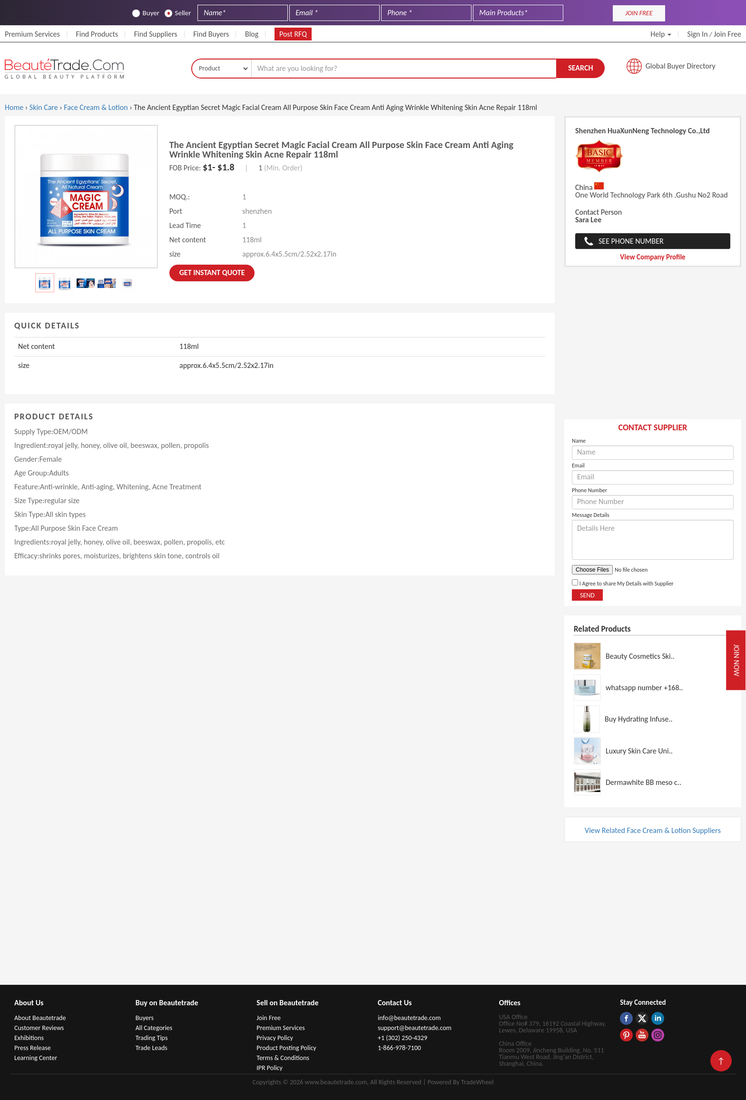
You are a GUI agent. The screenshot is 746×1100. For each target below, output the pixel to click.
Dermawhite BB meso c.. (643, 782)
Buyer (145, 13)
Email (578, 465)
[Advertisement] (652, 348)
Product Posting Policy (286, 1048)
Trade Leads (151, 1048)
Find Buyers (211, 34)
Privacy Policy (274, 1038)
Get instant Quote (212, 272)
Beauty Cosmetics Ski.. (640, 656)
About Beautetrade (40, 1018)
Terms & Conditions (282, 1058)
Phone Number (589, 490)
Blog (251, 34)
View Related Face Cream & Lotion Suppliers (653, 830)
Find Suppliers (155, 34)
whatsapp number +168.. (644, 687)
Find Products (97, 34)
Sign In (697, 34)
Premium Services (32, 34)
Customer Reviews (39, 1028)
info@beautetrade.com (409, 1018)
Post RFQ (293, 34)
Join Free (727, 34)
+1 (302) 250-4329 (402, 1038)
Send (587, 595)
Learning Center (35, 1058)
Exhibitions (29, 1038)
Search (580, 67)
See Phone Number (631, 241)
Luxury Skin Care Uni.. (639, 750)
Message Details (590, 515)
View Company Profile (652, 257)
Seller (178, 13)
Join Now (736, 659)
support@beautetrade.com (415, 1028)
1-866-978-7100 (399, 1048)
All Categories (154, 1028)
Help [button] (660, 34)
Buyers (145, 1018)
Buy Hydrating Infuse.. (639, 718)
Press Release (32, 1048)
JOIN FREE (638, 13)
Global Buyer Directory (681, 65)
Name (579, 441)
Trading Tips (152, 1038)
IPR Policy (269, 1068)
